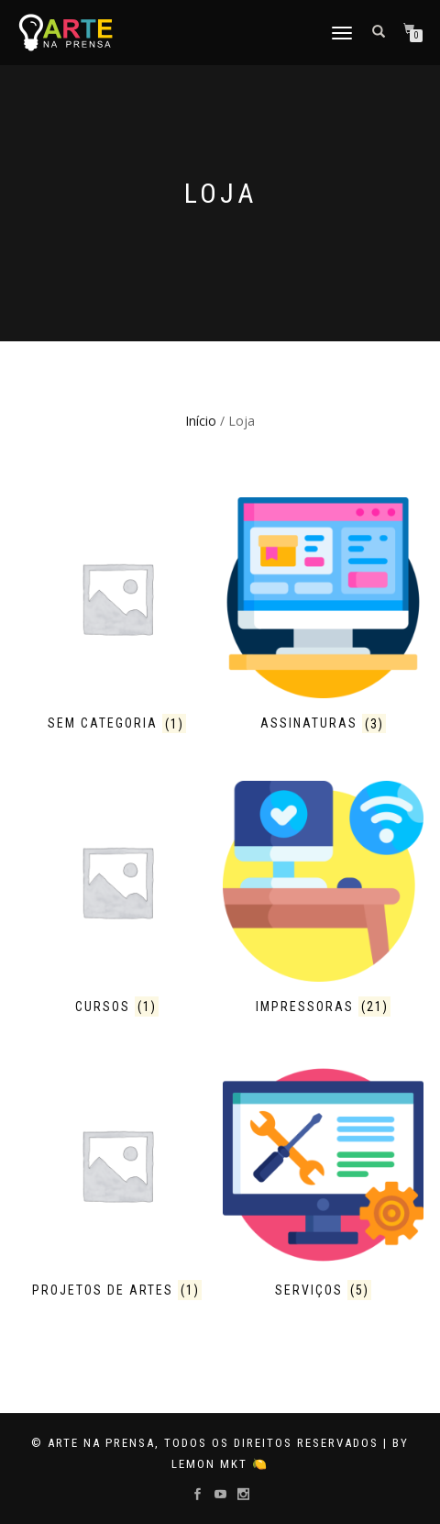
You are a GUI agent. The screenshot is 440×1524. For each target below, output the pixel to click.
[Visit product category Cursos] (116, 901)
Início (200, 420)
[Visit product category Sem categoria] (116, 617)
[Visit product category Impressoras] (323, 901)
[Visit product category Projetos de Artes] (116, 1184)
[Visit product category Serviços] (323, 1184)
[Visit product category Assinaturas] (323, 617)
